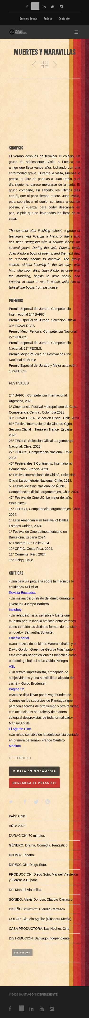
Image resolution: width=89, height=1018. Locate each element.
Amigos (48, 18)
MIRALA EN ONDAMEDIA (34, 771)
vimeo (35, 6)
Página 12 (16, 689)
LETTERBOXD (20, 758)
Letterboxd (22, 952)
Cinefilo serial (19, 638)
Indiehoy (15, 610)
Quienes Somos (28, 18)
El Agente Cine (20, 729)
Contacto (64, 18)
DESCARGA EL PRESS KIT (34, 783)
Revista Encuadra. (22, 593)
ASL (12, 666)
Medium (15, 746)
